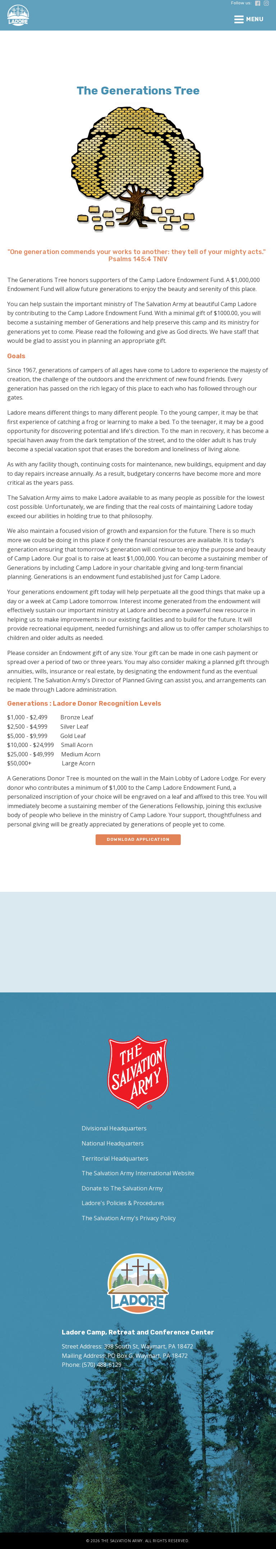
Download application (138, 839)
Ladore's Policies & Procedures (123, 1203)
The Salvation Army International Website (138, 1173)
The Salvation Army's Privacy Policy (129, 1218)
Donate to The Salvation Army (122, 1188)
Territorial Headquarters (115, 1158)
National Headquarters (113, 1143)
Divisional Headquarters (114, 1128)
